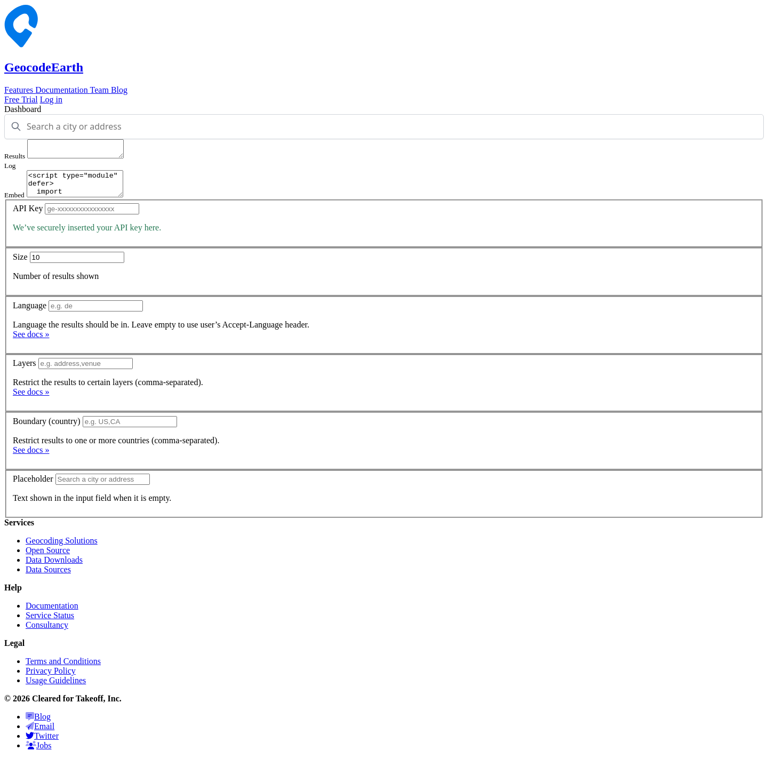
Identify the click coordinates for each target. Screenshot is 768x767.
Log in (51, 99)
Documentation (62, 89)
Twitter (42, 743)
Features (19, 89)
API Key (28, 216)
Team (100, 89)
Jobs (38, 753)
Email (40, 734)
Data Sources (48, 577)
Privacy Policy (51, 678)
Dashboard (22, 109)
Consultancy (47, 632)
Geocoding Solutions (62, 548)
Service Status (50, 623)
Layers (24, 370)
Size (20, 264)
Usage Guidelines (56, 688)
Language (29, 313)
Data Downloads (54, 567)
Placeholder (33, 486)
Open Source (48, 558)
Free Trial (21, 99)
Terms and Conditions (63, 669)
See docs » (31, 342)
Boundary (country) (47, 429)
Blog (119, 89)
